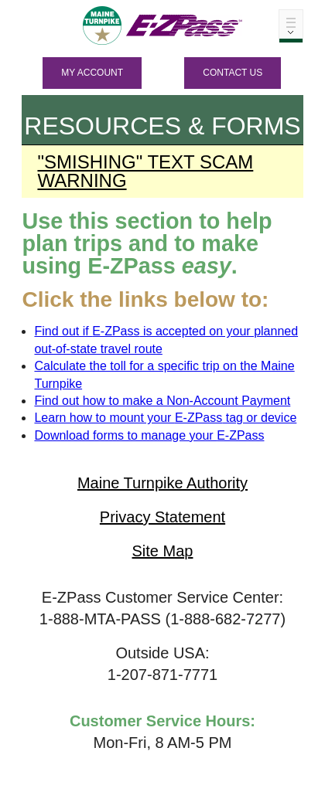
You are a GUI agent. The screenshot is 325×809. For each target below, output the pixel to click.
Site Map (162, 550)
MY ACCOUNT (92, 72)
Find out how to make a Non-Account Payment (162, 400)
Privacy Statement (162, 516)
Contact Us (232, 72)
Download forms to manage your (149, 435)
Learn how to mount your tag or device (165, 417)
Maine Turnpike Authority (162, 482)
